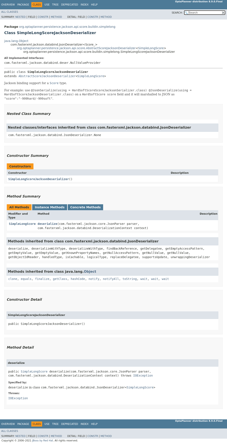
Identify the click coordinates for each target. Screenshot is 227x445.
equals (26, 279)
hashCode (78, 279)
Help (94, 4)
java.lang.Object (16, 41)
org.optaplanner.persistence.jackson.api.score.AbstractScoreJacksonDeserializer (76, 48)
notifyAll (111, 279)
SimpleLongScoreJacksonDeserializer (38, 179)
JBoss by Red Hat (42, 440)
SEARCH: (177, 12)
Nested (20, 16)
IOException (143, 375)
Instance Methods (49, 207)
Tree (55, 4)
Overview (8, 4)
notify (94, 279)
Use (47, 4)
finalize (42, 279)
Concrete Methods (85, 207)
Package (23, 4)
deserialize (47, 223)
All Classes (9, 11)
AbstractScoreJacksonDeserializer (47, 76)
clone (12, 279)
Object (90, 272)
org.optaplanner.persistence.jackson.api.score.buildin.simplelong (67, 26)
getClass (60, 279)
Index (85, 4)
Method (56, 16)
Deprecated (69, 4)
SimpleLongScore (151, 48)
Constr (43, 16)
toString (130, 279)
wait (144, 279)
